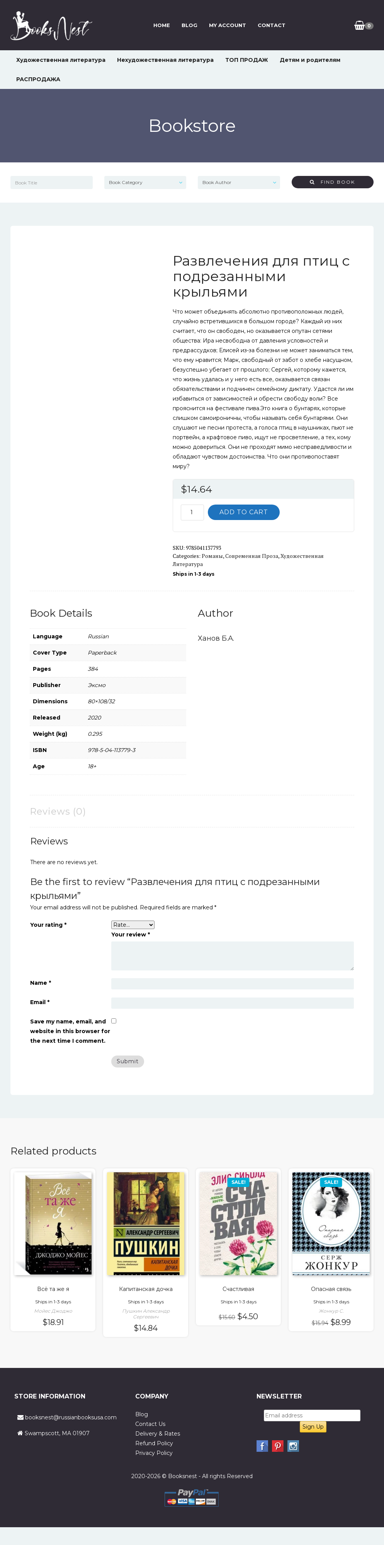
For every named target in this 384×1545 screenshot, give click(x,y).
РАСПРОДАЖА (38, 79)
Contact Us (150, 1424)
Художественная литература (60, 59)
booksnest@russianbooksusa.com (71, 1417)
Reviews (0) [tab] (58, 811)
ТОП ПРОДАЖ (246, 59)
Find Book (332, 182)
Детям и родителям (310, 59)
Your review (130, 934)
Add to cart (243, 512)
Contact (271, 25)
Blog (189, 25)
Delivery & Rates (157, 1433)
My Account (227, 25)
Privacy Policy (154, 1453)
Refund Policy (154, 1443)
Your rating (48, 924)
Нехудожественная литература (165, 59)
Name (40, 982)
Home (161, 25)
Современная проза (251, 555)
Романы (212, 555)
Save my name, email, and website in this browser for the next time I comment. (70, 1031)
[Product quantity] (192, 512)
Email (39, 1002)
